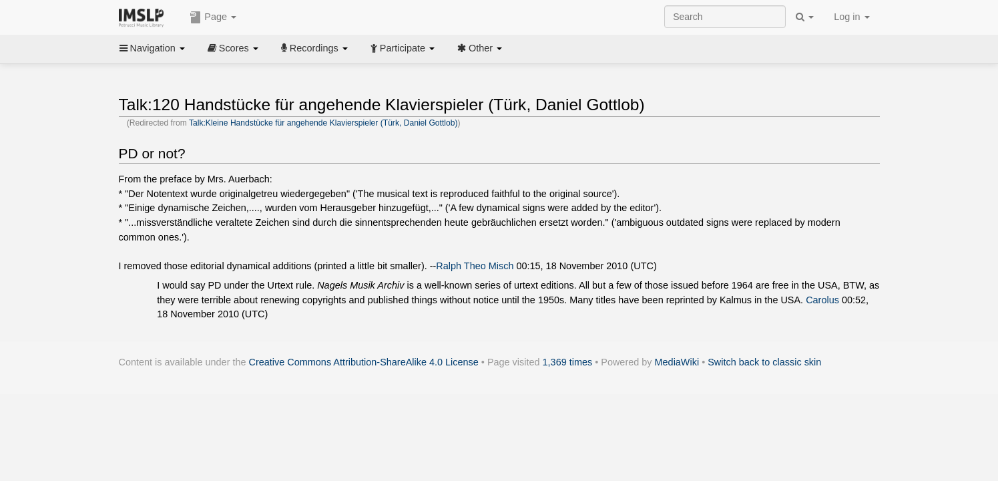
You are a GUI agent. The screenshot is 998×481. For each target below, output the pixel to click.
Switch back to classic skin (764, 362)
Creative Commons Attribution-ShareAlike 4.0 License (364, 362)
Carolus (822, 300)
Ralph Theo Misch (474, 266)
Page (213, 17)
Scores (233, 48)
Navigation (152, 48)
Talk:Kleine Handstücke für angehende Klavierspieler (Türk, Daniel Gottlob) (323, 123)
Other (479, 48)
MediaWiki (677, 362)
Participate (402, 48)
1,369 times (568, 362)
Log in (851, 16)
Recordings (314, 48)
